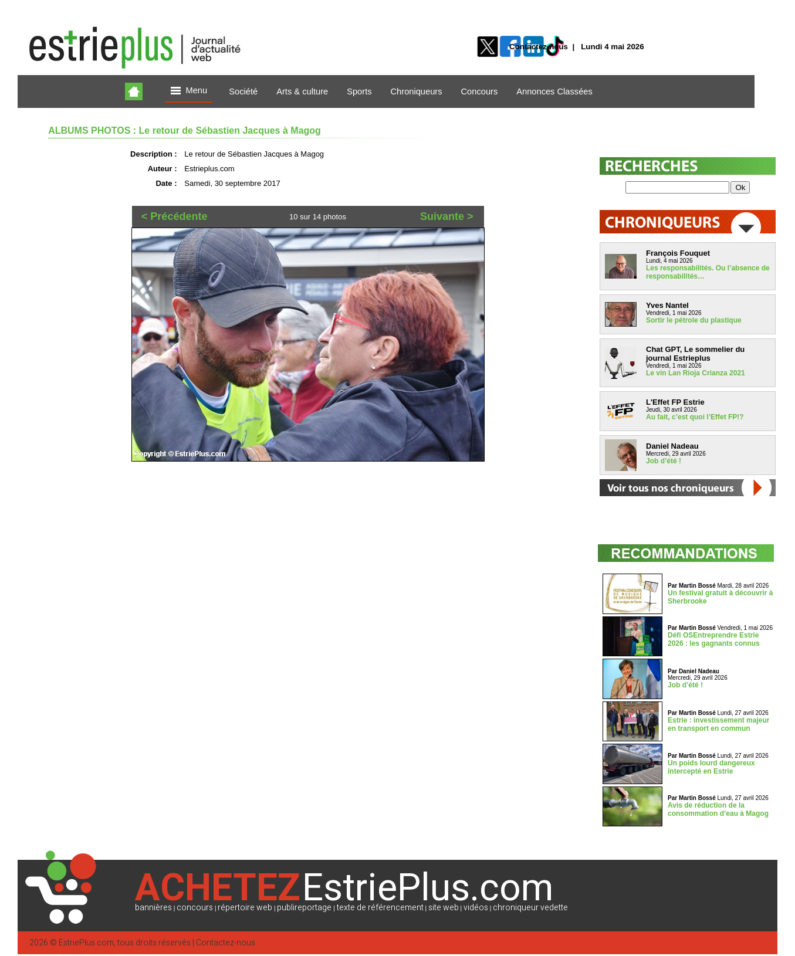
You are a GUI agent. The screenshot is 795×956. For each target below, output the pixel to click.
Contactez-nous (538, 46)
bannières (153, 907)
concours (195, 907)
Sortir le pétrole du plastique (694, 320)
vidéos (476, 907)
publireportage (304, 907)
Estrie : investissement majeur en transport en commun (718, 724)
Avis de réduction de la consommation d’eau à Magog (718, 809)
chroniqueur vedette (530, 907)
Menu (188, 91)
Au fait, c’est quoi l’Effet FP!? (695, 417)
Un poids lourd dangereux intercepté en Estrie (711, 767)
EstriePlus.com (86, 943)
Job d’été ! (663, 461)
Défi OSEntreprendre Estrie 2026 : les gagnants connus (714, 639)
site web (443, 907)
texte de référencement (380, 907)
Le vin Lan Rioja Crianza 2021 (695, 373)
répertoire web (245, 907)
